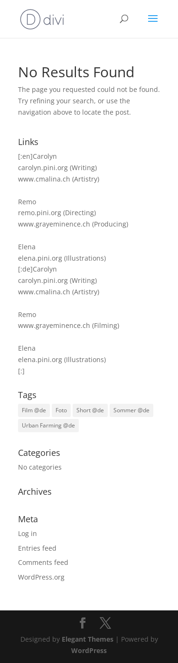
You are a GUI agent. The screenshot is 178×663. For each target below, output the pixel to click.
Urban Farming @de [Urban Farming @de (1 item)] (48, 425)
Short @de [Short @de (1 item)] (90, 410)
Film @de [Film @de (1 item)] (34, 410)
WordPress (89, 650)
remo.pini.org (39, 212)
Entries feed (37, 548)
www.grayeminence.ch (54, 223)
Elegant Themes (87, 639)
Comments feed (43, 562)
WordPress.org (41, 576)
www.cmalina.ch (44, 178)
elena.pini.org (40, 258)
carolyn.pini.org (43, 167)
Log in (27, 533)
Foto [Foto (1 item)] (61, 410)
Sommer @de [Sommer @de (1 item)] (131, 410)
